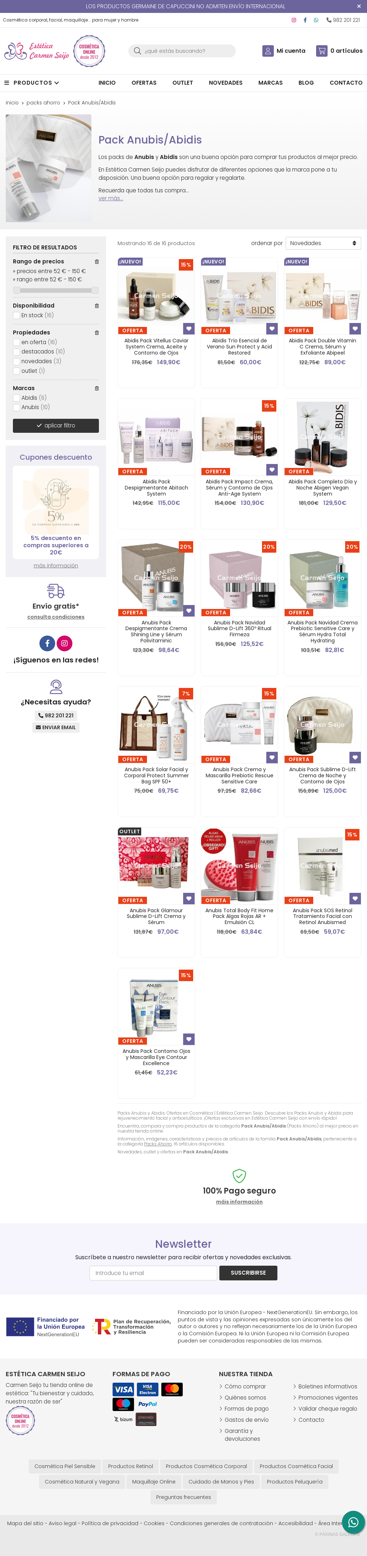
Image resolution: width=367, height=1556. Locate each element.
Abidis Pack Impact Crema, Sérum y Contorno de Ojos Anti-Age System (239, 487)
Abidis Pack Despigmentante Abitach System (156, 487)
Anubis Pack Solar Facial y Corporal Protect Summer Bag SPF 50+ (156, 775)
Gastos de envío (247, 1420)
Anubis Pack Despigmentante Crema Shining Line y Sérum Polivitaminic (156, 631)
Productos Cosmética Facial (296, 1466)
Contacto (311, 1420)
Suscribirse (248, 1272)
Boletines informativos (328, 1386)
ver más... (111, 198)
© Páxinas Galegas (337, 1534)
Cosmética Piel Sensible (64, 1466)
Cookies (154, 1523)
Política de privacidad (110, 1523)
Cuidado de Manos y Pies (221, 1481)
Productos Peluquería (295, 1481)
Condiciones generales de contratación (221, 1523)
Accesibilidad (295, 1523)
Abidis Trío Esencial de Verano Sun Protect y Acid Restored (239, 346)
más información (56, 565)
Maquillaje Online (154, 1481)
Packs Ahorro (158, 1144)
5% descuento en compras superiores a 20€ (56, 545)
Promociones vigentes (328, 1397)
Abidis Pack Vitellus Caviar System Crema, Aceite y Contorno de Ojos (156, 346)
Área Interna (333, 1523)
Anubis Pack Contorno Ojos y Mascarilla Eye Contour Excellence (156, 1057)
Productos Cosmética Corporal (206, 1466)
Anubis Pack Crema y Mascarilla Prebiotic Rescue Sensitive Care (239, 775)
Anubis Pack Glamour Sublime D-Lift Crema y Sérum (156, 916)
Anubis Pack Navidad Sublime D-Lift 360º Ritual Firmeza (239, 628)
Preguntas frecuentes (183, 1497)
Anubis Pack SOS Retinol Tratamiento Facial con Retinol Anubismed (322, 916)
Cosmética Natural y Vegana (82, 1481)
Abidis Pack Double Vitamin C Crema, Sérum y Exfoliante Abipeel (322, 346)
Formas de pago (247, 1408)
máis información (239, 1202)
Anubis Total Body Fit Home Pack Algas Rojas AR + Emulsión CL (239, 916)
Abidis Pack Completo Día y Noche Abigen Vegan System (323, 487)
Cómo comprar (245, 1386)
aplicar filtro (59, 425)
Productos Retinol (130, 1466)
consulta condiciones (56, 617)
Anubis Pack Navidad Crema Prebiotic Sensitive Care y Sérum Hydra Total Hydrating (322, 631)
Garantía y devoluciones (242, 1435)
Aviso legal (62, 1523)
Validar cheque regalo (328, 1408)
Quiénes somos (245, 1397)
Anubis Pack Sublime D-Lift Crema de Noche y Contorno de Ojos (322, 775)
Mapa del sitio (25, 1523)
